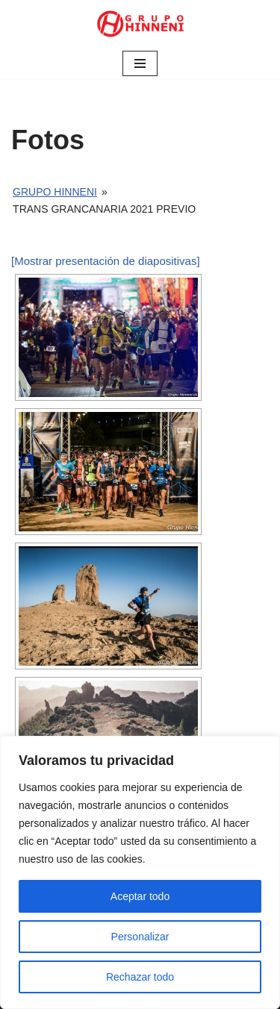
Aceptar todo (140, 896)
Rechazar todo (140, 977)
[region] (140, 872)
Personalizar (140, 937)
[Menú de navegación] (140, 63)
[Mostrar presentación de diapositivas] (105, 260)
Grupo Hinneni (55, 192)
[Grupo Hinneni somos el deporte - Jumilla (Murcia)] (140, 23)
